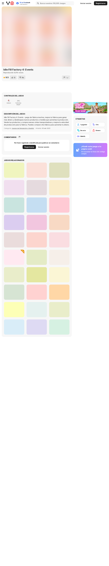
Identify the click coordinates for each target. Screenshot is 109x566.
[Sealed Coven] (37, 274)
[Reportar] (66, 77)
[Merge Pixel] (14, 257)
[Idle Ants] (37, 205)
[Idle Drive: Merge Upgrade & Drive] (59, 257)
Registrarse (100, 3)
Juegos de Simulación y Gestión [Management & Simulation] (23, 128)
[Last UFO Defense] (14, 274)
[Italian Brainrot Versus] (59, 292)
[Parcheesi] (59, 205)
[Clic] (98, 124)
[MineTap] (37, 327)
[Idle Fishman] (14, 170)
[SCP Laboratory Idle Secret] (14, 222)
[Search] (38, 3)
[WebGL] (83, 136)
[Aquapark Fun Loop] (37, 257)
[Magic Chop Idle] (37, 187)
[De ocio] (83, 130)
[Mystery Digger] (14, 309)
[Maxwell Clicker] (37, 239)
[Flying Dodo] (37, 170)
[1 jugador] (83, 124)
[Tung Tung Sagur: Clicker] (37, 292)
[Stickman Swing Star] (59, 239)
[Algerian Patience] (14, 187)
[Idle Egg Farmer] (14, 292)
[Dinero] (98, 130)
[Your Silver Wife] (14, 327)
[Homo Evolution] (59, 327)
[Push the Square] (14, 205)
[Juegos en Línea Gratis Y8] (10, 3)
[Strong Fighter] (14, 239)
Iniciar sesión (85, 3)
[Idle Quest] (59, 170)
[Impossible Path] (59, 187)
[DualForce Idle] (59, 309)
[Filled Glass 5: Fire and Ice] (37, 222)
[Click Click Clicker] (37, 309)
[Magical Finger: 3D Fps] (59, 222)
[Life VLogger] (59, 274)
